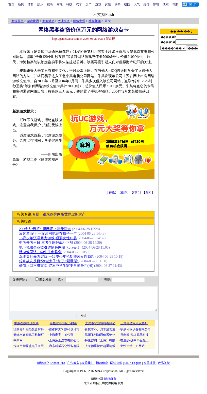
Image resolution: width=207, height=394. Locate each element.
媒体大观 (79, 21)
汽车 (79, 4)
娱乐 (40, 4)
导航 (175, 4)
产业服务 (64, 21)
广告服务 (73, 367)
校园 (127, 4)
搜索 (166, 4)
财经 (60, 4)
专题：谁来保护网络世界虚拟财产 (60, 214)
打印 (138, 192)
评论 (114, 192)
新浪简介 (43, 367)
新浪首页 (17, 21)
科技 (69, 4)
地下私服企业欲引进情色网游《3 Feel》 (52, 247)
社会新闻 (95, 21)
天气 (137, 4)
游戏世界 (33, 21)
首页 (11, 4)
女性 (108, 4)
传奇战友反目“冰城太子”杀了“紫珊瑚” (50, 261)
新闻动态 (48, 21)
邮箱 (156, 4)
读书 (117, 4)
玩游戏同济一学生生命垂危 (42, 252)
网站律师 (116, 367)
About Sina (58, 367)
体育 (31, 4)
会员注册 (150, 367)
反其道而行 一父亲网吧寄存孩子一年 (50, 233)
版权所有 (110, 383)
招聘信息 (102, 367)
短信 (146, 4)
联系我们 (87, 367)
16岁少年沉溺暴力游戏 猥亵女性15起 (50, 238)
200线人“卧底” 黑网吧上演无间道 (47, 229)
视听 (50, 4)
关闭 (150, 192)
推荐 (126, 192)
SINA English (132, 367)
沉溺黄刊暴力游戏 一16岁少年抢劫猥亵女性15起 (58, 256)
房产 (88, 4)
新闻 (21, 4)
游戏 (98, 4)
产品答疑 (164, 367)
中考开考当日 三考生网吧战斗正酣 (48, 243)
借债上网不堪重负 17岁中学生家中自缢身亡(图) (58, 266)
